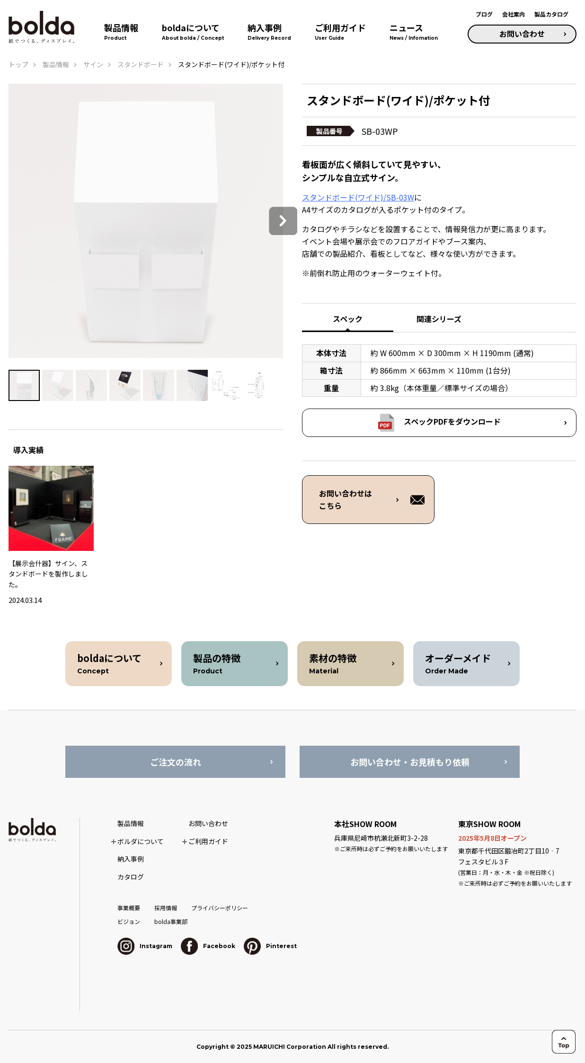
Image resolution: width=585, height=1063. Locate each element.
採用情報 (165, 908)
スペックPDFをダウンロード (452, 421)
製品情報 (56, 64)
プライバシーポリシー (219, 908)
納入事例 (130, 858)
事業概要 (128, 908)
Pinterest (270, 946)
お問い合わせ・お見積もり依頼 (410, 762)
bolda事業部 (170, 921)
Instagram (144, 946)
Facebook (208, 946)
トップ (18, 64)
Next (283, 221)
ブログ (484, 14)
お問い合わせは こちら (345, 499)
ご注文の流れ (175, 762)
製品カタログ (551, 14)
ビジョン (128, 921)
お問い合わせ (522, 33)
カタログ (130, 876)
